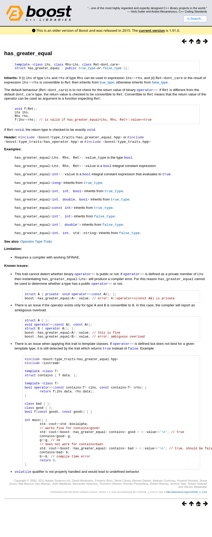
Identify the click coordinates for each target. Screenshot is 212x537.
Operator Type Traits (36, 241)
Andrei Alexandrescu (164, 11)
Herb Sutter (138, 11)
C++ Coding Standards (193, 11)
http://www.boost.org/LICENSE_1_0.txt (186, 490)
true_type (86, 69)
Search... (195, 19)
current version (152, 30)
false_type (112, 69)
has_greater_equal (28, 53)
